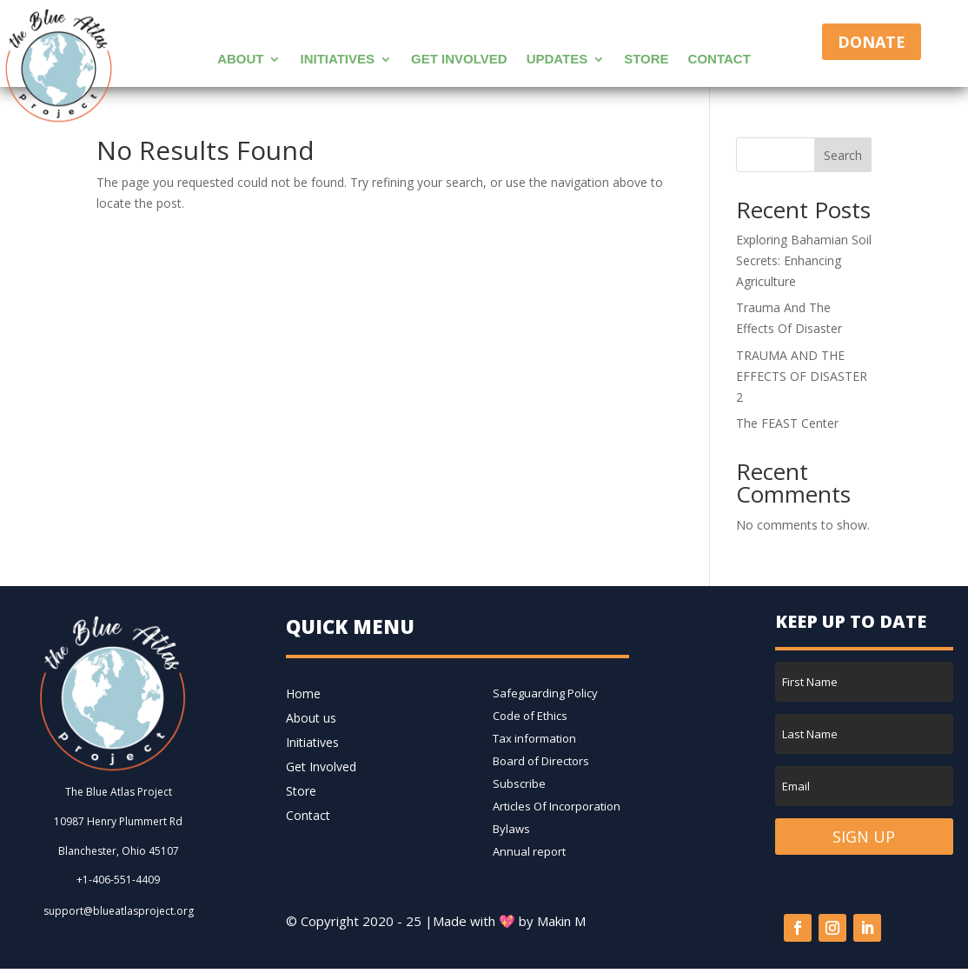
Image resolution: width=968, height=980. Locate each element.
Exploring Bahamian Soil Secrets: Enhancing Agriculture (804, 260)
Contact (719, 59)
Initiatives (337, 59)
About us (311, 718)
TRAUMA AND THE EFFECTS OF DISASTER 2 (801, 376)
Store (646, 59)
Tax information (534, 738)
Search (843, 155)
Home (303, 693)
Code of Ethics (530, 715)
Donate (871, 41)
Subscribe (519, 783)
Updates (557, 59)
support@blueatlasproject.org (118, 910)
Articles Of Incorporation (556, 806)
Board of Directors (541, 761)
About (240, 59)
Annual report (529, 851)
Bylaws (511, 829)
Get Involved (459, 59)
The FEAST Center (787, 423)
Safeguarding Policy (545, 693)
